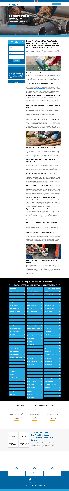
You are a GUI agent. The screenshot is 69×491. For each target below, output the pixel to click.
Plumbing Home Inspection (31, 381)
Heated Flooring (30, 288)
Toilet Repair (47, 334)
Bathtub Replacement (13, 334)
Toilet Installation (48, 331)
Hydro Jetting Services (31, 302)
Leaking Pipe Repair (30, 322)
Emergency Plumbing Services (14, 368)
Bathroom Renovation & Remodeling (15, 328)
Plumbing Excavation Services (32, 370)
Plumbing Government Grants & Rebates (33, 378)
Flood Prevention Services (14, 377)
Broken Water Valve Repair (14, 345)
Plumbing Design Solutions (31, 367)
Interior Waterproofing (30, 308)
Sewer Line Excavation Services (50, 317)
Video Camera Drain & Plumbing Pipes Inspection (51, 355)
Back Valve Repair (13, 302)
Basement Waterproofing (14, 325)
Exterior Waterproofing (13, 371)
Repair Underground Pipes (49, 294)
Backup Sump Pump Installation (15, 308)
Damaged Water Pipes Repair (14, 360)
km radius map (34, 461)
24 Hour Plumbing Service (14, 291)
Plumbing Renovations (31, 387)
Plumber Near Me (30, 358)
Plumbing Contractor (30, 364)
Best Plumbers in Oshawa (13, 436)
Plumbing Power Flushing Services (32, 394)
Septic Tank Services (48, 311)
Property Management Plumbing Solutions (52, 288)
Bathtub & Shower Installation (14, 331)
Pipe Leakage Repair (30, 338)
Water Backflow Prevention (49, 361)
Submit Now (17, 60)
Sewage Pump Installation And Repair (51, 314)
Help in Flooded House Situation (32, 291)
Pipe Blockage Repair (30, 335)
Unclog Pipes (47, 345)
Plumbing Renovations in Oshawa (13, 444)
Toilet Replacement (48, 337)
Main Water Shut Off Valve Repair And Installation (33, 329)
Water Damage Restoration (49, 364)
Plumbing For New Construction (32, 375)
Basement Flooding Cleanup (14, 314)
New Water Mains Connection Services (33, 332)
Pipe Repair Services (30, 344)
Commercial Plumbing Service (14, 351)
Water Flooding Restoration (49, 367)
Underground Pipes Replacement (50, 348)
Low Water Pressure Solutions (32, 325)
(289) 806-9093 (56, 4)
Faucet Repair (12, 374)
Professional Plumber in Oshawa (24, 436)
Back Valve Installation (13, 299)
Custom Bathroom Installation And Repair (16, 357)
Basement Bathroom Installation (15, 311)
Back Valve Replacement (14, 305)
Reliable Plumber (48, 291)
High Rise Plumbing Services (32, 294)
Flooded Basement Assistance (14, 380)
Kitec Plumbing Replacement (32, 311)
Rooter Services (47, 302)
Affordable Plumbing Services (14, 294)
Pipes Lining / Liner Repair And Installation (34, 352)
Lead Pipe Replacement (31, 314)
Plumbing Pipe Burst (30, 384)
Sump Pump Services (48, 328)
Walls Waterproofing (48, 358)
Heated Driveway (12, 394)
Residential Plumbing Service (49, 299)
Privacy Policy (46, 489)
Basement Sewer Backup (14, 322)
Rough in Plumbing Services (49, 305)
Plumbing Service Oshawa (25, 489)
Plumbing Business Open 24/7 (32, 361)
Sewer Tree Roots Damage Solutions (51, 322)
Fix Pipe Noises (29, 341)
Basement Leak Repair (13, 317)
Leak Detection (29, 317)
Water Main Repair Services (49, 378)
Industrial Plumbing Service (31, 305)
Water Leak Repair (48, 370)
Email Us (52, 472)
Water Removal (47, 387)
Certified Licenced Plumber (14, 348)
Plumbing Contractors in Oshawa (24, 444)
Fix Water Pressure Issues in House (50, 384)
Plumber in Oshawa (30, 355)
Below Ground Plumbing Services (15, 337)
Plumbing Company (13, 288)
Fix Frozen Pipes (12, 391)
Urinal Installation (48, 351)
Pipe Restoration (30, 347)
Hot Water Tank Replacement (32, 299)
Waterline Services (48, 390)
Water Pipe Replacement (49, 381)
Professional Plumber (30, 397)
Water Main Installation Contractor (50, 375)
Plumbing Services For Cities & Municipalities (32, 391)
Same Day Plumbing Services (49, 308)
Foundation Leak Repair (13, 383)
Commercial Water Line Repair (14, 354)
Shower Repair (47, 325)
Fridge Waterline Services (14, 388)
